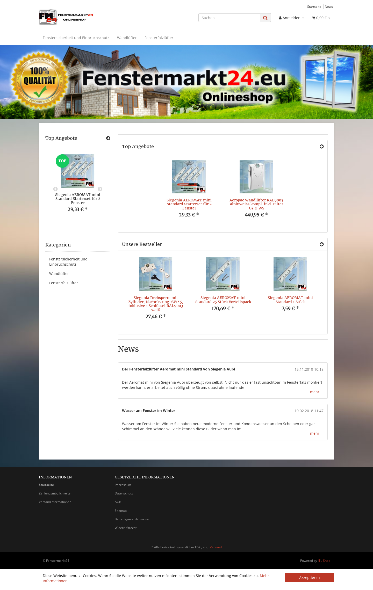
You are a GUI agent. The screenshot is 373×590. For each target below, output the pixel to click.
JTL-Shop (324, 560)
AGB (118, 502)
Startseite (314, 6)
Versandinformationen (55, 502)
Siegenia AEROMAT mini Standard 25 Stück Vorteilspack (223, 299)
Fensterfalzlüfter (159, 37)
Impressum (123, 485)
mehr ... (317, 391)
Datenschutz (124, 493)
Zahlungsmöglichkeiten (55, 493)
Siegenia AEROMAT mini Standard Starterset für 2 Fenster (189, 204)
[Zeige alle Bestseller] (322, 244)
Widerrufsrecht (126, 528)
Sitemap (121, 510)
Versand (216, 547)
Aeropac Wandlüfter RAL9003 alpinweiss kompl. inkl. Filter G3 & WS (256, 204)
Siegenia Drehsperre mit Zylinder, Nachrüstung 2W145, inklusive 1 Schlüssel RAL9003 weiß (155, 303)
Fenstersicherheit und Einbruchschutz (76, 37)
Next (100, 189)
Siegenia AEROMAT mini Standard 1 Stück (290, 299)
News (329, 6)
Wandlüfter (127, 37)
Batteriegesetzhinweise (132, 519)
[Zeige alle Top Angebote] (322, 146)
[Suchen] (229, 17)
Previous (55, 189)
